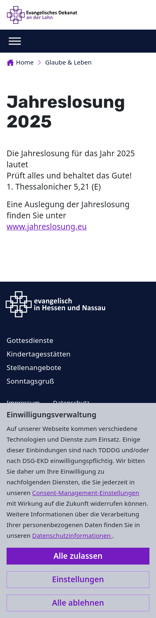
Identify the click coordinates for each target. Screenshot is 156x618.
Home (20, 62)
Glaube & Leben (68, 62)
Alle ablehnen (78, 602)
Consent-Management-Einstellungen (85, 492)
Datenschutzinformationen (72, 535)
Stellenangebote (34, 367)
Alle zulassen (77, 556)
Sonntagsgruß (30, 381)
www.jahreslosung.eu (47, 226)
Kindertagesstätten (39, 354)
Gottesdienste (30, 340)
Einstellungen (78, 579)
